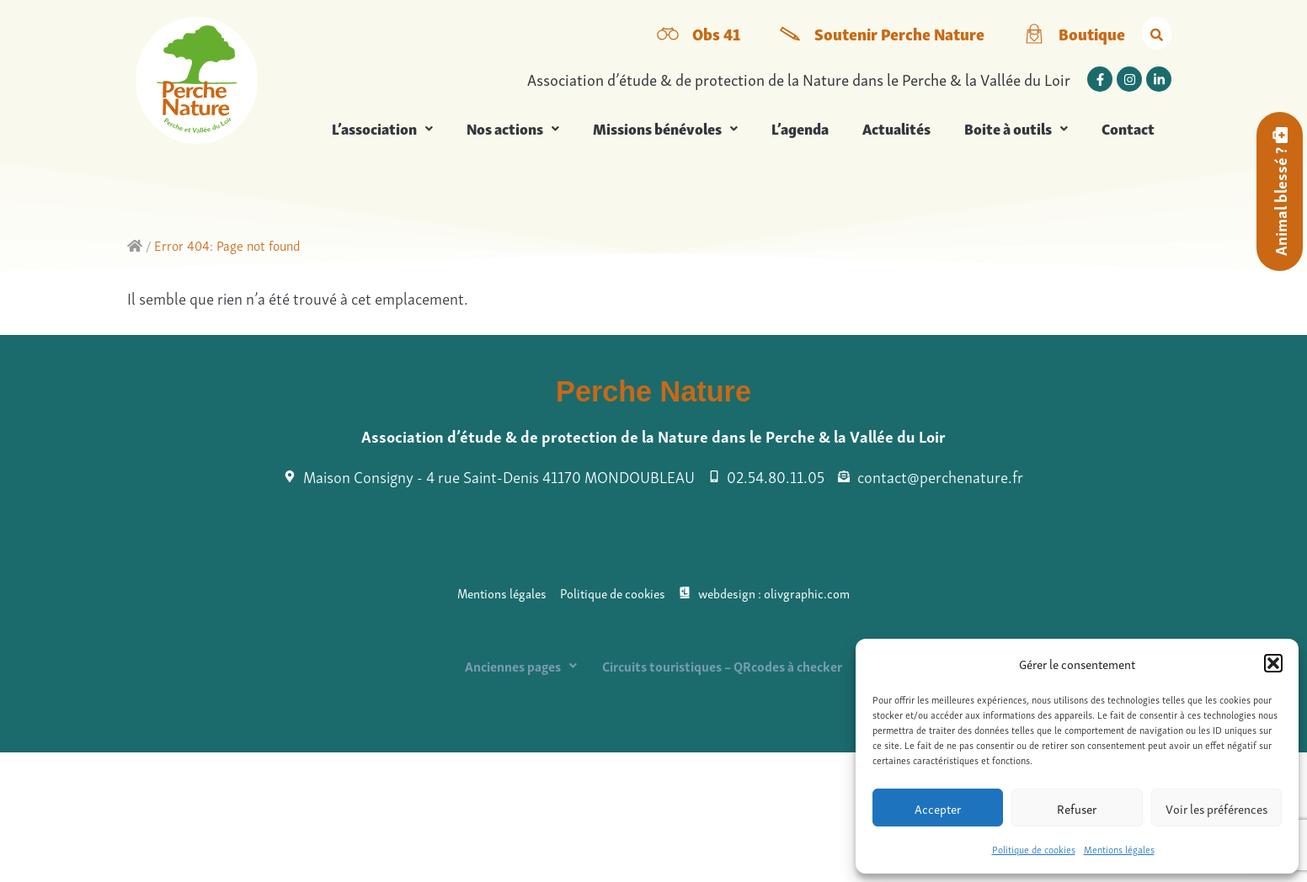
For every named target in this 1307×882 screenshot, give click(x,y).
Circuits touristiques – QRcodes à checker (722, 666)
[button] (1273, 663)
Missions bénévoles (665, 128)
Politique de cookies (1033, 849)
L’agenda (800, 128)
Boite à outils (1016, 128)
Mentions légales (1119, 849)
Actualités (896, 128)
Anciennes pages (521, 666)
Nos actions (513, 128)
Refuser (1076, 808)
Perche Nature (653, 391)
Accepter (938, 808)
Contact (1128, 128)
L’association (382, 128)
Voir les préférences (1216, 808)
